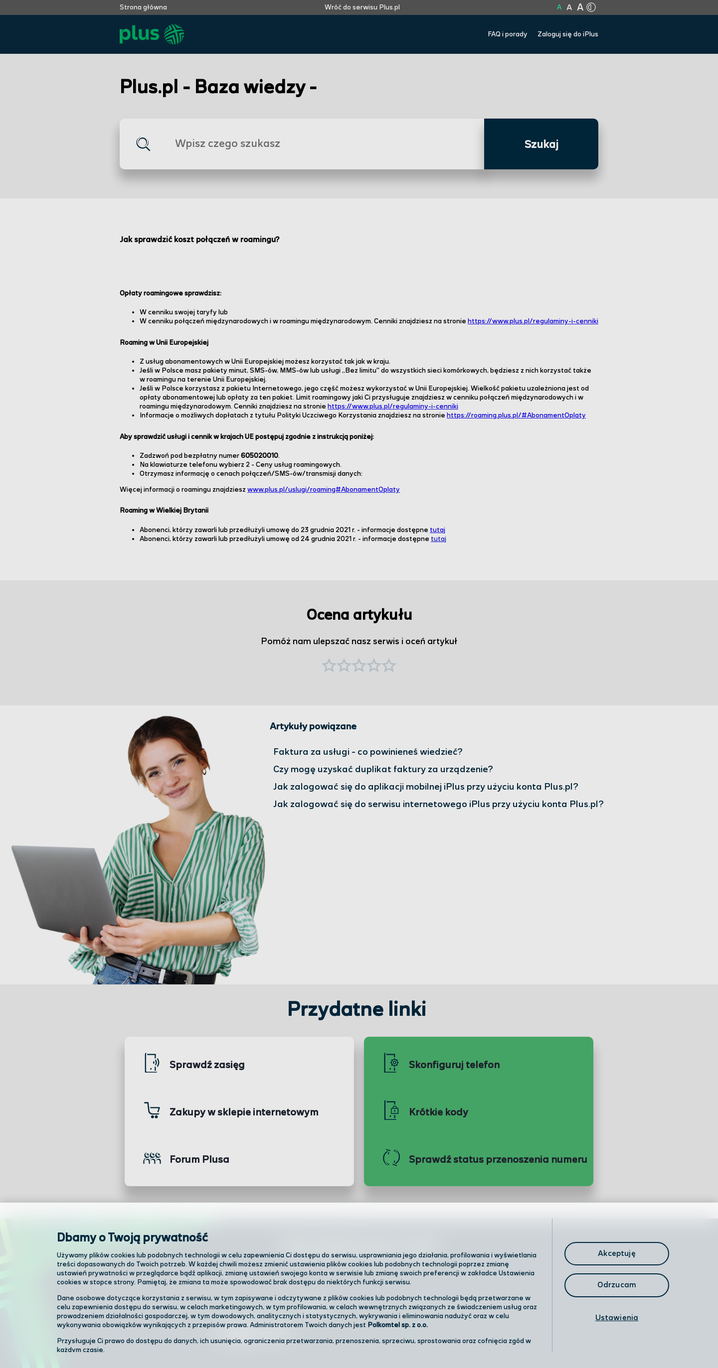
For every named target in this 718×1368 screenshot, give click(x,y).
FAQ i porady (508, 34)
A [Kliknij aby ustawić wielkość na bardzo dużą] (580, 7)
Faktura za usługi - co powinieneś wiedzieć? (368, 752)
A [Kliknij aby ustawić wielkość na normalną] (559, 7)
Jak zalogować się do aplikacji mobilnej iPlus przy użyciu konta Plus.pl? (425, 787)
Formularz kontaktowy (430, 1310)
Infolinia (402, 1335)
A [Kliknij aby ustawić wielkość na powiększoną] (569, 7)
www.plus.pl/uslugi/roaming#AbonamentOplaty (323, 489)
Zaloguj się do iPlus (568, 34)
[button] (388, 667)
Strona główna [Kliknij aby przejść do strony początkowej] (143, 7)
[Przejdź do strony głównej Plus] (152, 34)
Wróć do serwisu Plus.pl (362, 7)
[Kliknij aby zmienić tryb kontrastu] (590, 7)
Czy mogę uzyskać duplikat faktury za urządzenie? (383, 769)
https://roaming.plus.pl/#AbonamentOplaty (516, 415)
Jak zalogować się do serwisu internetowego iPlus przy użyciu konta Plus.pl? (438, 804)
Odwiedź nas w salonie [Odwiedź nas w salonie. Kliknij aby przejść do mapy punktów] (267, 1309)
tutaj (437, 530)
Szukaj (541, 144)
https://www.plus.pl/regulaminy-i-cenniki (533, 321)
